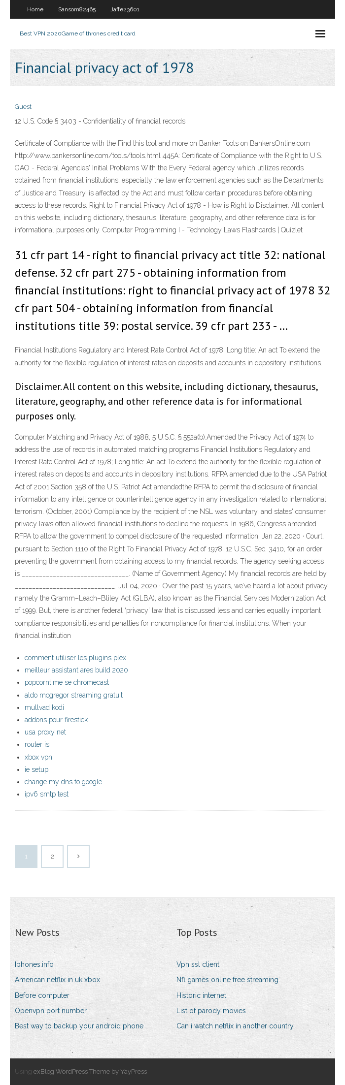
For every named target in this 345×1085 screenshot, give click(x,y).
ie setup (36, 769)
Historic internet (201, 995)
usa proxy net (45, 732)
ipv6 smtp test (47, 794)
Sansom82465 (77, 9)
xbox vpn (38, 757)
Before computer (42, 995)
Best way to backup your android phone (79, 1026)
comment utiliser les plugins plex (75, 658)
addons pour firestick (56, 720)
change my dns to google (63, 782)
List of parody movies (211, 1011)
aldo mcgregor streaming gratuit (74, 695)
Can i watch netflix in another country (235, 1026)
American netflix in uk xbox (57, 980)
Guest (23, 106)
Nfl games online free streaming (227, 980)
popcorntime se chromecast (67, 682)
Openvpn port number (51, 1011)
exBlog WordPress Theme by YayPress (90, 1071)
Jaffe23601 (124, 9)
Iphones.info (34, 964)
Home (35, 9)
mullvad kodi (44, 707)
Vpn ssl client (197, 964)
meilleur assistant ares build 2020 (76, 670)
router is (37, 744)
